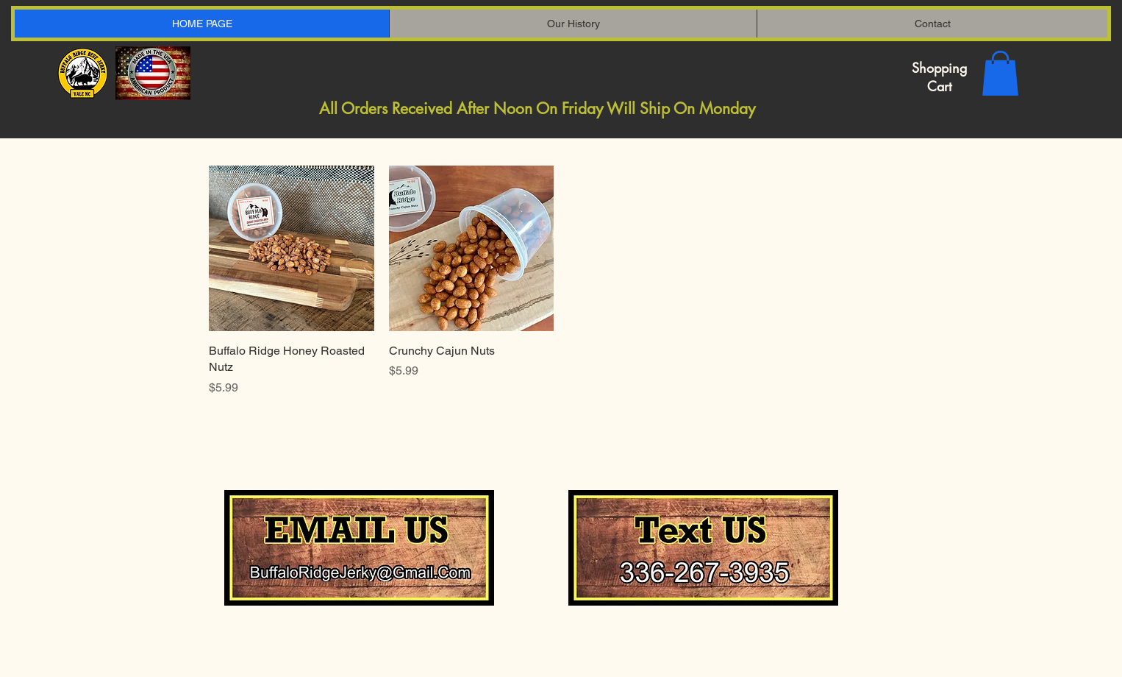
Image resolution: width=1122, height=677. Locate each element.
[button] (1000, 73)
